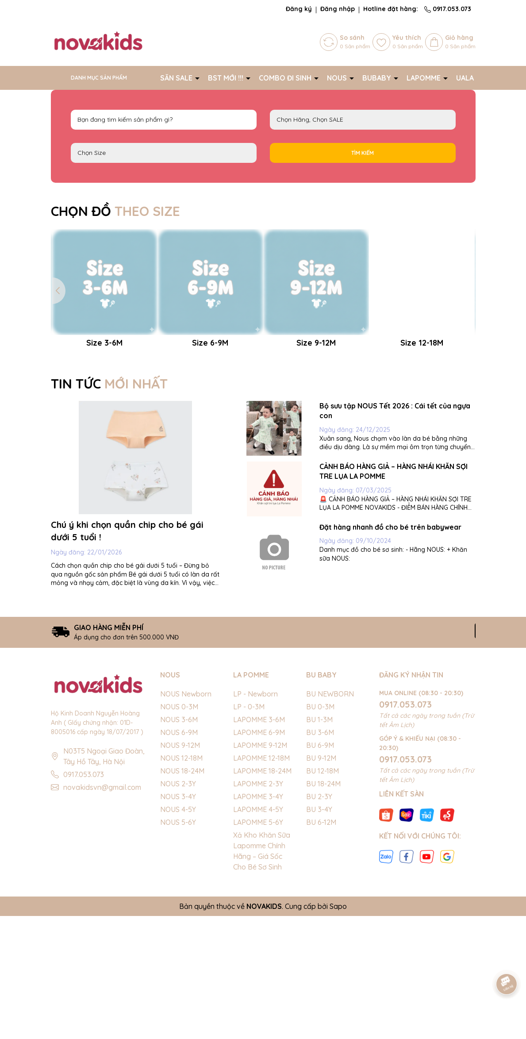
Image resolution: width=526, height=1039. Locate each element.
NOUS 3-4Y (178, 919)
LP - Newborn (255, 816)
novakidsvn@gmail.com (102, 909)
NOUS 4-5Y (178, 932)
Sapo (338, 1029)
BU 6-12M (321, 945)
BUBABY (377, 77)
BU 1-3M (319, 842)
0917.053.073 (447, 9)
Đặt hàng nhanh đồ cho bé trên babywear (390, 649)
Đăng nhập (337, 9)
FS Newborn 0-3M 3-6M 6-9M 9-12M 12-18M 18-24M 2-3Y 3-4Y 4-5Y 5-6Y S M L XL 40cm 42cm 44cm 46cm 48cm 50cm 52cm (164, 153)
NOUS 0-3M (179, 829)
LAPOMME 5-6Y (258, 945)
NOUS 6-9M (179, 855)
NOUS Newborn (185, 816)
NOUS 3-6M (179, 842)
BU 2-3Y (319, 919)
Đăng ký (299, 9)
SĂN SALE (177, 77)
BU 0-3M (320, 829)
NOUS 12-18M (181, 881)
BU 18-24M (323, 906)
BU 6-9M (320, 868)
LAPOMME (424, 77)
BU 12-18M (322, 893)
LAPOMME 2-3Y (258, 906)
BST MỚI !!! (226, 77)
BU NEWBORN (330, 816)
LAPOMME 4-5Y (258, 932)
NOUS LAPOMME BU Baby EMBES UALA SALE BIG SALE (363, 120)
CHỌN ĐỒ (115, 211)
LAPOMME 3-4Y (258, 919)
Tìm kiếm (362, 153)
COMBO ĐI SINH (286, 77)
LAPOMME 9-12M (260, 868)
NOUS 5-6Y (178, 945)
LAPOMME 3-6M (259, 842)
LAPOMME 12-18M (261, 881)
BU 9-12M (321, 881)
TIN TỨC (109, 506)
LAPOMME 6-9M (259, 855)
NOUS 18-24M (182, 893)
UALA (466, 77)
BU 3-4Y (319, 932)
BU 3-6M (320, 855)
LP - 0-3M (249, 829)
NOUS (338, 77)
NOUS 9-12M (180, 868)
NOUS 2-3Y (178, 906)
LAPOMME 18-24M (262, 893)
